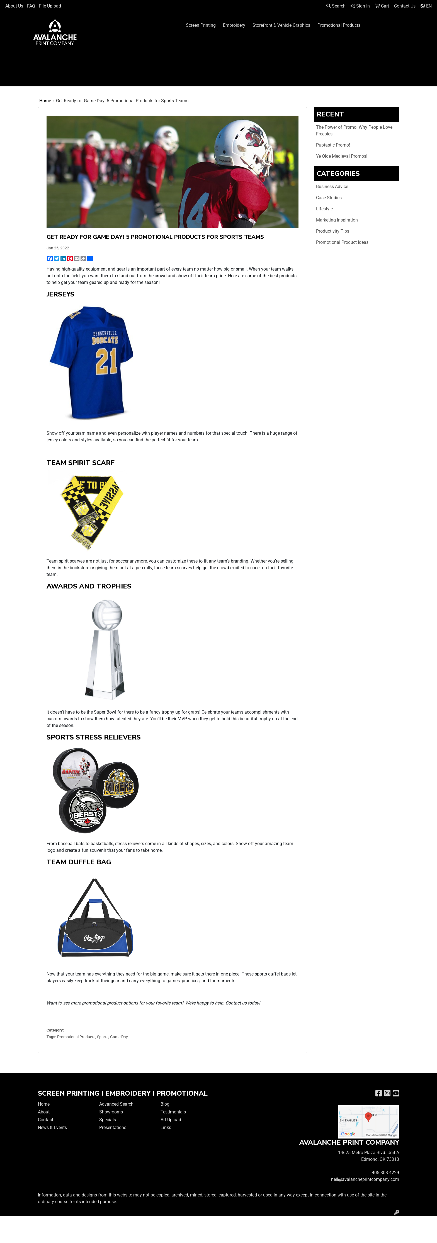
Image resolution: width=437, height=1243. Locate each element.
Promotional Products (338, 25)
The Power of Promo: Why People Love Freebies (354, 131)
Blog (165, 1104)
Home (45, 100)
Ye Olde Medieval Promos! (341, 156)
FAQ (31, 6)
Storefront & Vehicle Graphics (281, 25)
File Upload (50, 6)
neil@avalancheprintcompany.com (365, 1179)
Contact (45, 1119)
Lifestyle (324, 208)
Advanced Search (116, 1104)
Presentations (112, 1127)
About (44, 1112)
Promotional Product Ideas (342, 242)
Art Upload (171, 1119)
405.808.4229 (385, 1172)
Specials (107, 1119)
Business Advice (332, 186)
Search (336, 6)
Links (166, 1127)
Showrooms (111, 1112)
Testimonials (173, 1112)
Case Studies (329, 197)
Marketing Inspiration (337, 220)
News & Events (52, 1127)
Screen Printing (201, 25)
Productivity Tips (332, 231)
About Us (14, 6)
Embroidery (234, 25)
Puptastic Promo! (333, 145)
